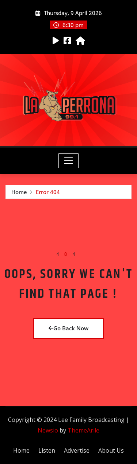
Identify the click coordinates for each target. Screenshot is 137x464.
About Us (111, 450)
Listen (46, 450)
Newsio (48, 430)
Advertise (77, 450)
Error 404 (48, 192)
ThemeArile (83, 430)
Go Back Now (68, 328)
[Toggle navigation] (68, 160)
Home (19, 192)
